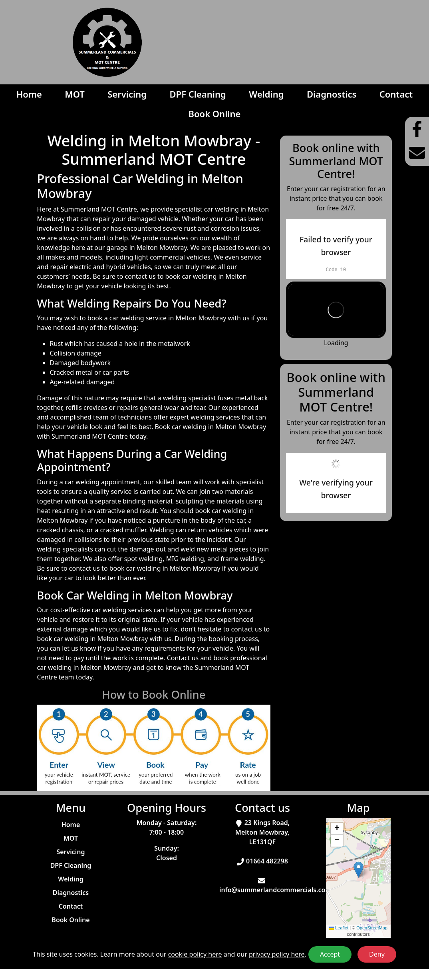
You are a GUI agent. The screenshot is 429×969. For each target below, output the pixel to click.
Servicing (127, 94)
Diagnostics (331, 94)
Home (29, 94)
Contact (396, 94)
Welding (266, 94)
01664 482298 (267, 861)
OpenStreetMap (371, 927)
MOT (75, 94)
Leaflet (338, 927)
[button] (358, 869)
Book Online (214, 114)
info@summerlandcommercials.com (275, 889)
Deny (377, 954)
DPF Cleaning (198, 94)
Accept (330, 954)
